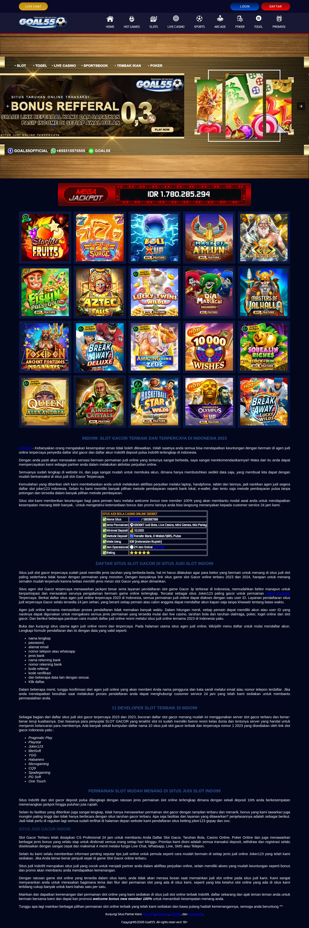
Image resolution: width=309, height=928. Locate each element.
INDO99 (25, 448)
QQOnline (162, 914)
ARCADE (220, 22)
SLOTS (153, 22)
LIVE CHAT (33, 6)
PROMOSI (279, 22)
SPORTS (199, 22)
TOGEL (258, 22)
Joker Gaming (278, 593)
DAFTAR (275, 6)
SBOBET (135, 519)
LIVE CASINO (176, 22)
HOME (110, 22)
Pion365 (149, 914)
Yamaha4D (195, 914)
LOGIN (245, 6)
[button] (8, 106)
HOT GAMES (132, 22)
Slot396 (175, 914)
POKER (240, 22)
